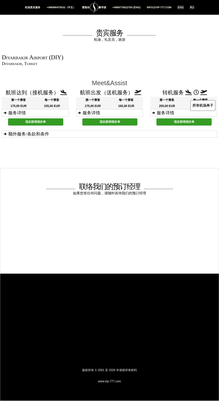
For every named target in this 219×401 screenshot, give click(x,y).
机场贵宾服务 (32, 7)
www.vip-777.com (109, 381)
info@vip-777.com (159, 7)
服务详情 (17, 112)
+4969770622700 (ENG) (126, 7)
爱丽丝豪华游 (94, 7)
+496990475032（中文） (61, 7)
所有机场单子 (202, 105)
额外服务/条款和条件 (28, 134)
